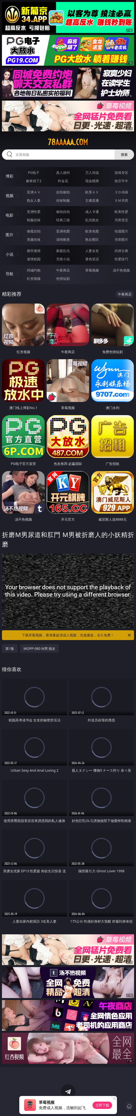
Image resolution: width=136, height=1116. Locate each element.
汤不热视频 (121, 270)
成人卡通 (92, 211)
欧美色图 (92, 231)
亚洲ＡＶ (34, 192)
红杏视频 (34, 278)
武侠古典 (121, 250)
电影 (9, 215)
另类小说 (63, 259)
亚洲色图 (63, 231)
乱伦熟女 (92, 220)
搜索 (124, 154)
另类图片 (121, 239)
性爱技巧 (121, 259)
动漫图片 (121, 231)
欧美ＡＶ (92, 192)
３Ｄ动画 (121, 192)
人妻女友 (92, 250)
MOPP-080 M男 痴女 (39, 648)
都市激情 (34, 250)
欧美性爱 (121, 211)
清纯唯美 (63, 239)
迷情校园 (34, 259)
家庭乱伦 (63, 250)
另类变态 (121, 220)
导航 (9, 273)
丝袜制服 (63, 200)
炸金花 (63, 181)
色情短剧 (63, 278)
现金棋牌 (92, 181)
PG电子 (34, 172)
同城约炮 (34, 270)
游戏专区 (121, 172)
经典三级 (63, 220)
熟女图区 (92, 239)
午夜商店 (63, 270)
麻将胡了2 (34, 181)
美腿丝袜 (34, 239)
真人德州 (63, 172)
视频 (9, 195)
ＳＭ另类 (121, 200)
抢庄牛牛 (121, 181)
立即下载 (102, 1105)
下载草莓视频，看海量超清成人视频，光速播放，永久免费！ (76, 635)
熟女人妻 (34, 200)
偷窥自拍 (34, 231)
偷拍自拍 (63, 211)
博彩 (9, 176)
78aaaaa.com (68, 142)
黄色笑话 (92, 259)
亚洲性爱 (34, 211)
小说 (9, 254)
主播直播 (92, 200)
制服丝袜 (34, 220)
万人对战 (92, 172)
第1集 (9, 648)
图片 (9, 234)
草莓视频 (92, 270)
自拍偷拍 (63, 192)
